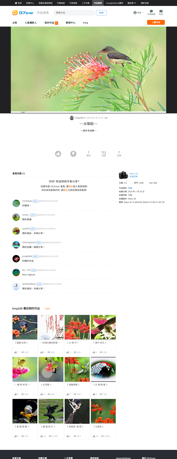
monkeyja (27, 201)
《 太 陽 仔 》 (72, 343)
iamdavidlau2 (29, 284)
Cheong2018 (28, 242)
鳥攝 (130, 188)
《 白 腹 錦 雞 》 (100, 384)
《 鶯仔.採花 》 (99, 343)
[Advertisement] (88, 142)
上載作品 (156, 22)
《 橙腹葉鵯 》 (73, 384)
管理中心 (70, 22)
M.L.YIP (26, 270)
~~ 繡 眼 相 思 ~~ (22, 384)
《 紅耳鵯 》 (46, 384)
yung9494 (27, 256)
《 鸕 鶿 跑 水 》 (48, 426)
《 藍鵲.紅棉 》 (21, 343)
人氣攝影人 (31, 22)
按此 (70, 186)
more (47, 308)
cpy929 (26, 228)
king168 (77, 117)
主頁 (14, 22)
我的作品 (51, 23)
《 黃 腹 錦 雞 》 (22, 426)
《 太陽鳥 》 (98, 426)
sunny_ (26, 214)
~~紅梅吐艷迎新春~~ (50, 343)
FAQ (85, 22)
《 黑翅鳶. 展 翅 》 (75, 426)
